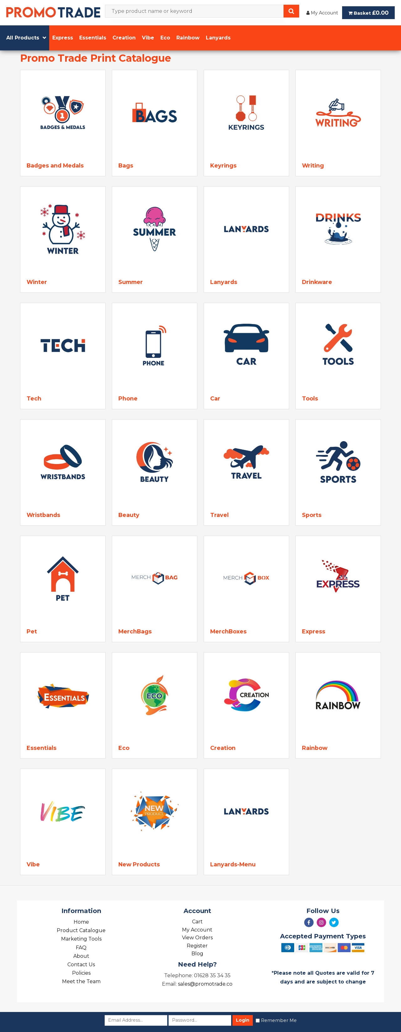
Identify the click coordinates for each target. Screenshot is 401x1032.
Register (197, 946)
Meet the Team (81, 981)
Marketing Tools (81, 939)
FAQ (81, 948)
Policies (81, 973)
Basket (368, 12)
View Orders (197, 938)
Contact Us (81, 965)
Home (81, 922)
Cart (197, 922)
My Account (322, 13)
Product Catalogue (81, 930)
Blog (197, 954)
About (81, 956)
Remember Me (279, 1020)
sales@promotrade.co (205, 984)
